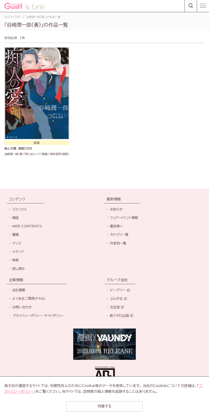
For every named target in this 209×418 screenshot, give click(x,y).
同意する (104, 406)
